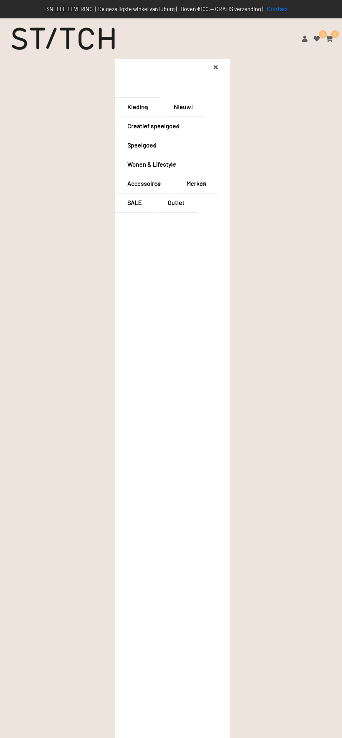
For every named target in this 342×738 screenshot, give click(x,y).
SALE (134, 202)
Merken (196, 183)
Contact (277, 8)
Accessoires (144, 183)
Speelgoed (141, 145)
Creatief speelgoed (153, 126)
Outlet (176, 202)
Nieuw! (183, 106)
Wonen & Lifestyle (151, 164)
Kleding (137, 106)
